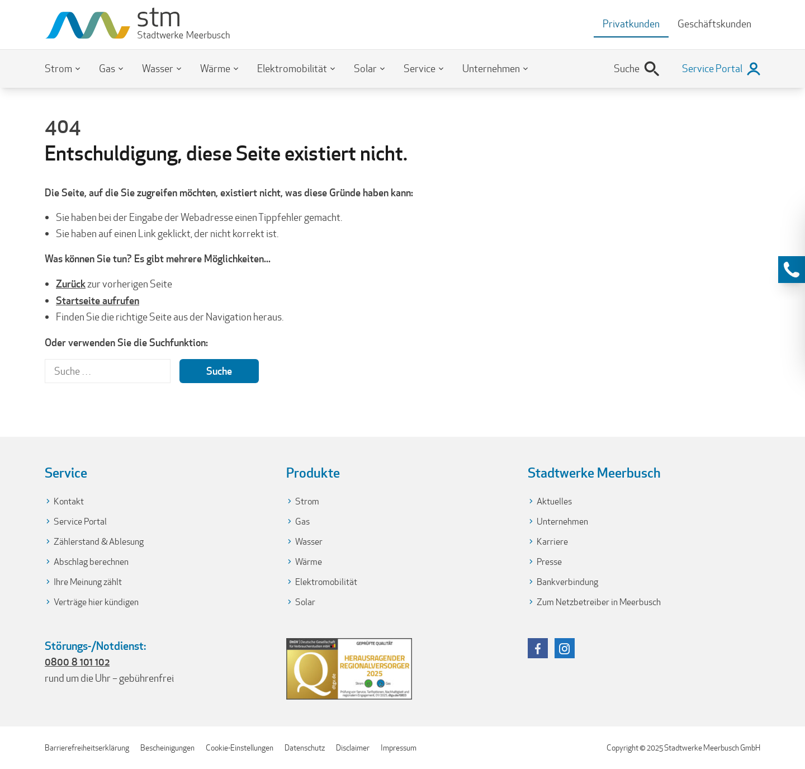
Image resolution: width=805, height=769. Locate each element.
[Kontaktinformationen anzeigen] (791, 269)
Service (419, 68)
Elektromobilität (292, 68)
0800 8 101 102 (77, 661)
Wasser (157, 68)
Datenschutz (305, 748)
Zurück (71, 283)
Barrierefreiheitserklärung (87, 748)
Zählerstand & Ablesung (99, 542)
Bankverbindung (567, 582)
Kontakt (69, 501)
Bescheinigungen (167, 748)
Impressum (398, 748)
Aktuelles (554, 501)
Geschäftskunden (714, 23)
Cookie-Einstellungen (239, 748)
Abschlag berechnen (91, 562)
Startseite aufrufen (97, 300)
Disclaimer (353, 748)
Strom (58, 68)
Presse (549, 562)
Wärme (215, 68)
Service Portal (80, 521)
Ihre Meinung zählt (88, 582)
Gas (107, 68)
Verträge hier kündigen (96, 602)
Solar (365, 68)
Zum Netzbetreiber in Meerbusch (599, 602)
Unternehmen (491, 68)
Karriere (552, 542)
